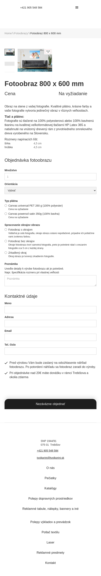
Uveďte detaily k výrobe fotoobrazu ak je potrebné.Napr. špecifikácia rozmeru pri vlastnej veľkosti (34, 270)
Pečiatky (50, 478)
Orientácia (11, 184)
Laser (50, 542)
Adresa (9, 317)
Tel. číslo (10, 344)
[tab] (10, 52)
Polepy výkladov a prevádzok (50, 522)
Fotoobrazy (21, 33)
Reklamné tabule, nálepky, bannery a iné (50, 508)
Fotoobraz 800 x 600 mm (45, 33)
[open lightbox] (35, 60)
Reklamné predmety (50, 552)
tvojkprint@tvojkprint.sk (50, 457)
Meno (8, 303)
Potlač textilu (51, 532)
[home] (30, 8)
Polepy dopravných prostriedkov (50, 498)
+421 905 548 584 (47, 450)
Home (8, 33)
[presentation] (33, 388)
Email (8, 330)
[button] (77, 7)
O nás (50, 468)
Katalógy (51, 488)
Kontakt (50, 562)
